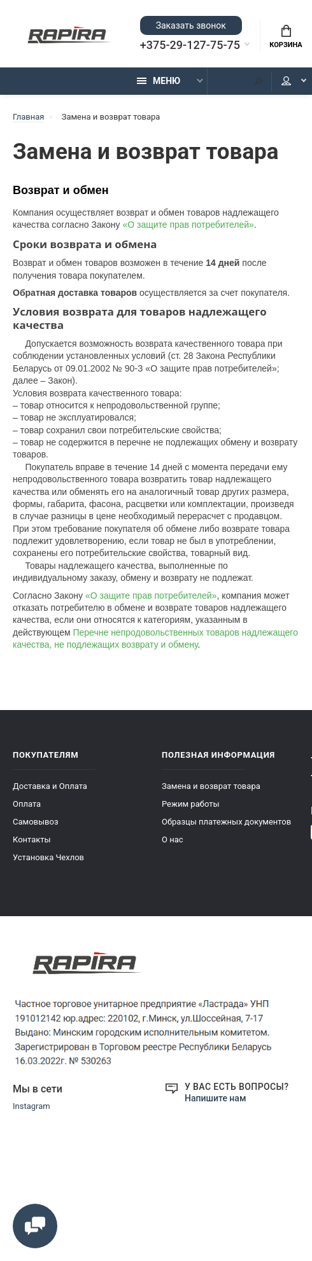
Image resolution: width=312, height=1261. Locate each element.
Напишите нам (215, 1098)
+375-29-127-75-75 (190, 45)
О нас (172, 839)
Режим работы (191, 804)
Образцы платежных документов (226, 821)
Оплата (27, 804)
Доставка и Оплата (50, 786)
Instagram (31, 1106)
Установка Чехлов (48, 857)
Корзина (285, 37)
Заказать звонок (191, 25)
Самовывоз (36, 821)
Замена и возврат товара (211, 786)
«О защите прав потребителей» (187, 224)
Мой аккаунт (286, 80)
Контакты (32, 839)
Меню (158, 81)
